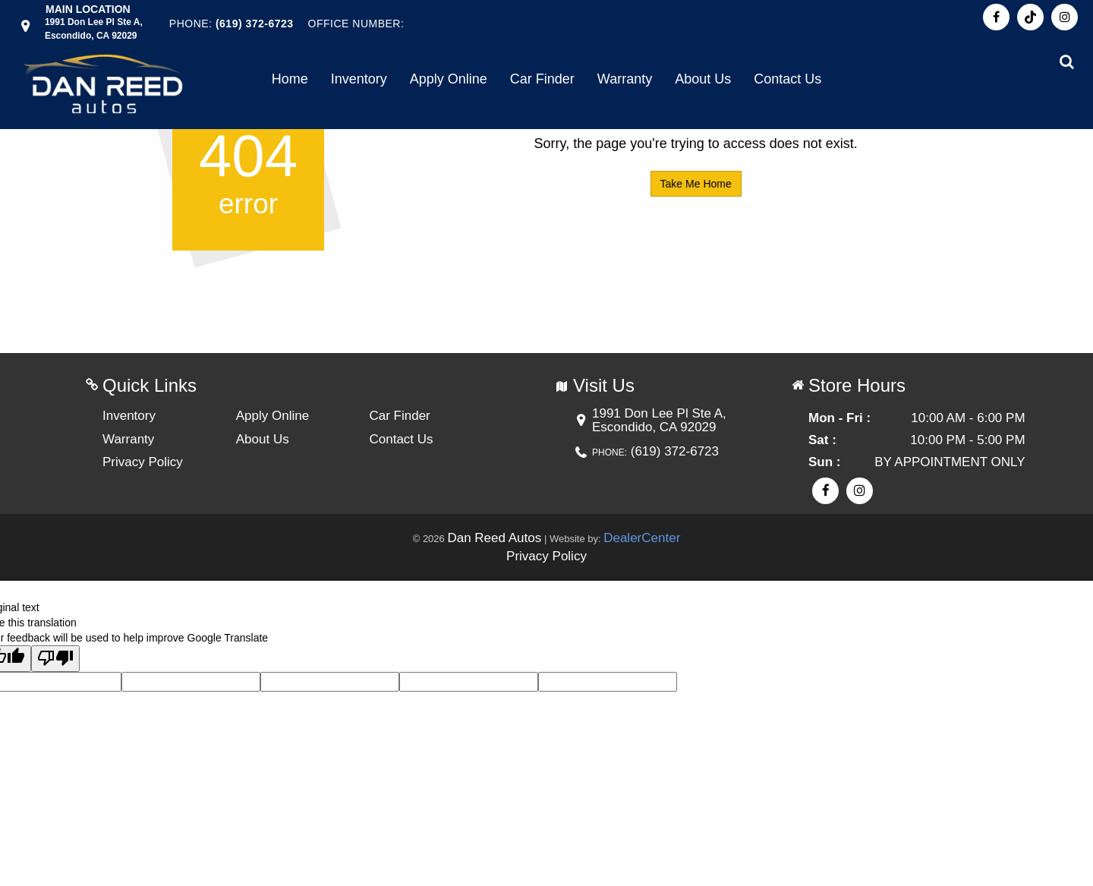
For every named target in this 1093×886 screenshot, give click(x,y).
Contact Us (787, 79)
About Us (703, 79)
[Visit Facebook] (996, 17)
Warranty (624, 79)
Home (290, 79)
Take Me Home (696, 184)
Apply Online (448, 79)
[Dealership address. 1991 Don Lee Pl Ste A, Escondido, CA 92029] (94, 28)
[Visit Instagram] (1064, 17)
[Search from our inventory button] (1067, 61)
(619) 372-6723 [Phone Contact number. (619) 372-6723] (673, 451)
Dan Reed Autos (494, 538)
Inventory (359, 79)
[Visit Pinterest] (1030, 17)
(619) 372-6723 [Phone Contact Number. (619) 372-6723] (255, 23)
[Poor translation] (55, 658)
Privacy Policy (142, 462)
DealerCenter (641, 538)
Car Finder (542, 79)
